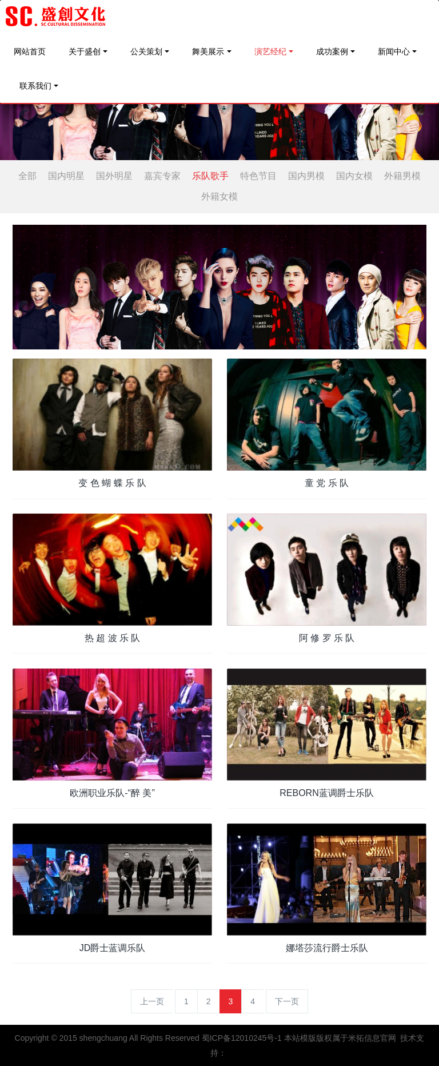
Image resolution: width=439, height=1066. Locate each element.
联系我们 (35, 85)
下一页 (287, 1001)
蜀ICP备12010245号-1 (242, 1038)
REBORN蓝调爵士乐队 (326, 793)
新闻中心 (394, 51)
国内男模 (306, 176)
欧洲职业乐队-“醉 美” (112, 793)
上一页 (152, 1001)
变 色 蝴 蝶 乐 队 (112, 483)
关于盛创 (85, 51)
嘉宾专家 (162, 176)
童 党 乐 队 (327, 483)
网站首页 (30, 51)
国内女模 (354, 176)
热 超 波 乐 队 (113, 638)
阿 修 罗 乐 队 (327, 638)
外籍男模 (402, 176)
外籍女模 (219, 196)
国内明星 (66, 176)
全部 (27, 176)
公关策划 (146, 51)
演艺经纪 (270, 51)
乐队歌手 (210, 176)
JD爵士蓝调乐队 (112, 948)
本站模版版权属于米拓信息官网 (340, 1038)
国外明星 (114, 176)
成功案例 (332, 51)
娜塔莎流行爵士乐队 (327, 948)
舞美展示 (208, 51)
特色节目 (258, 176)
